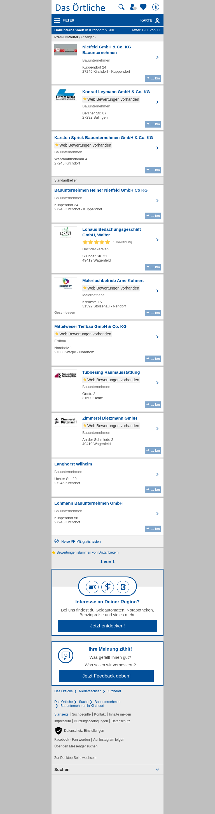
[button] (79, 730)
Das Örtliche (63, 691)
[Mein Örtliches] (134, 7)
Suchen (61, 769)
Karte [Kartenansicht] (151, 20)
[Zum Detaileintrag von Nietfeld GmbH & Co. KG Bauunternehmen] (107, 63)
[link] (157, 20)
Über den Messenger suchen (75, 746)
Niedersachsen (90, 691)
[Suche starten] (121, 7)
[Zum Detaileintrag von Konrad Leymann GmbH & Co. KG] (107, 108)
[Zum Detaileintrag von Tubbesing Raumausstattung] (107, 389)
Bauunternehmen (107, 702)
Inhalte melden (120, 714)
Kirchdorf (114, 691)
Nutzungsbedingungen (91, 721)
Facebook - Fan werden (72, 740)
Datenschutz (120, 721)
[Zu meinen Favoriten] (144, 7)
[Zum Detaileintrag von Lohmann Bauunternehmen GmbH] (107, 516)
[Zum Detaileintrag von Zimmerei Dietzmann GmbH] (107, 434)
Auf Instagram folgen (108, 740)
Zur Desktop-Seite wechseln (75, 758)
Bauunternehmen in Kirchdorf (82, 706)
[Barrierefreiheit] (156, 7)
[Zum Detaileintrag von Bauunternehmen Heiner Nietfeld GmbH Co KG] (107, 203)
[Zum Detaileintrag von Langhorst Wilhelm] (107, 477)
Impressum (62, 721)
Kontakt (100, 714)
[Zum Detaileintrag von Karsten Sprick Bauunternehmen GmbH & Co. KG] (107, 154)
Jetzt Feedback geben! (106, 676)
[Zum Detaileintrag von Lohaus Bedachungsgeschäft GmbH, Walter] (107, 248)
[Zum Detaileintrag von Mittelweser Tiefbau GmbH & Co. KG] (107, 343)
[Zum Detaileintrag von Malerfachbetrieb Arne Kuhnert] (107, 297)
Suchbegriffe (81, 714)
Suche (83, 702)
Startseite (61, 714)
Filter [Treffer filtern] (68, 20)
